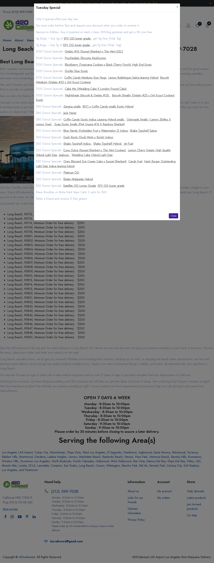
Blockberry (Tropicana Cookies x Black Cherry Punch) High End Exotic (108, 65)
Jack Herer (69, 113)
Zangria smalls (72, 106)
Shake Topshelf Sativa (143, 131)
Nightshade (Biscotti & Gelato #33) (87, 95)
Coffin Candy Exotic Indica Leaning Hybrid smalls (94, 119)
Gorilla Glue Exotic (76, 71)
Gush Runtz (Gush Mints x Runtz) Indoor (88, 137)
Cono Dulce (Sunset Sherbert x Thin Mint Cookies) (94, 150)
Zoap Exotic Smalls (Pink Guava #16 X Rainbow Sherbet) (89, 124)
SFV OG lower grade (77, 38)
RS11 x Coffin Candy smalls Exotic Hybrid (107, 106)
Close (173, 215)
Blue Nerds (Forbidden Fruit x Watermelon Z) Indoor (95, 131)
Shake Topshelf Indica (77, 144)
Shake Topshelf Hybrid (107, 144)
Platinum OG (71, 172)
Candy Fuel (135, 161)
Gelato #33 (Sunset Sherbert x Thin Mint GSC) (94, 51)
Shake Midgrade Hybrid (78, 179)
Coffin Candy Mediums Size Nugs (85, 78)
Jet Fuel (128, 144)
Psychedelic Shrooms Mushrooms (85, 58)
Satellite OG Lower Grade (79, 186)
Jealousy (64, 155)
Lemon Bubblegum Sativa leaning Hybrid (133, 78)
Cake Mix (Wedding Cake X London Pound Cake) (96, 89)
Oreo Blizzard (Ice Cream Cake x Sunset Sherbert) (95, 161)
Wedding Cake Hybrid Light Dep (92, 155)
